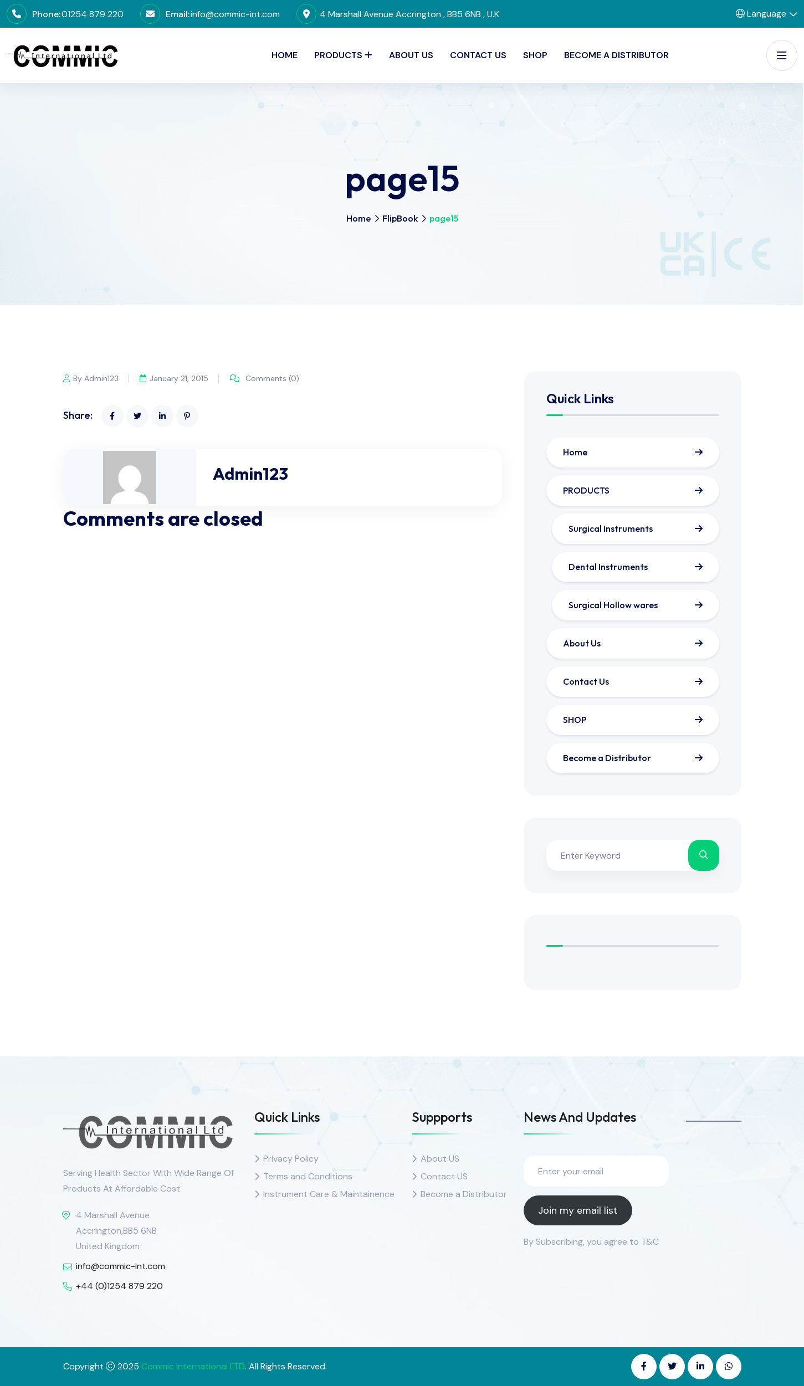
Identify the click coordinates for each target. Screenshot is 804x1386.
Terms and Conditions (307, 1176)
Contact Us (478, 55)
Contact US (444, 1176)
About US (440, 1158)
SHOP (535, 55)
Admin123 (250, 473)
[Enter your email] (596, 1171)
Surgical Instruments (611, 528)
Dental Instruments (608, 566)
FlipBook (400, 218)
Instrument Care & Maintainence (329, 1194)
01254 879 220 (93, 14)
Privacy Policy (291, 1158)
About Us (411, 55)
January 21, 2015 (175, 378)
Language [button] (761, 13)
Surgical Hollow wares (613, 604)
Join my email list (578, 1210)
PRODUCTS (338, 55)
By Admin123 (91, 378)
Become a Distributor (616, 55)
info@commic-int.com (235, 14)
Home (285, 55)
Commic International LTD (193, 1366)
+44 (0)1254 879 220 (119, 1286)
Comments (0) (266, 378)
